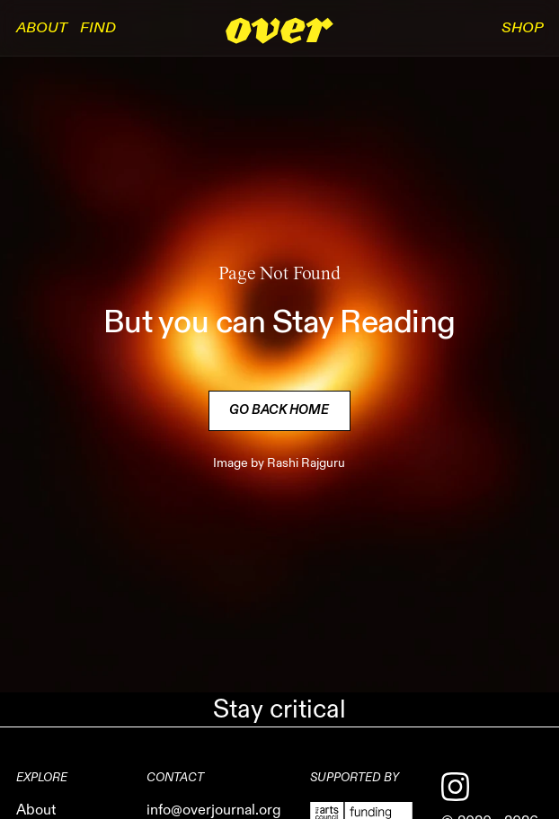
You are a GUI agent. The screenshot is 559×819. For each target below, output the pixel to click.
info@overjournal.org (213, 810)
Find (98, 28)
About (41, 28)
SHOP (522, 28)
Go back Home (279, 410)
